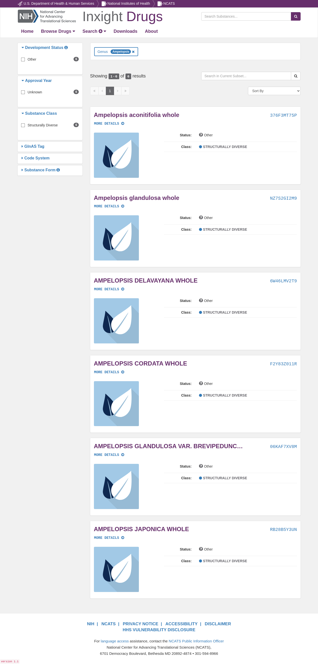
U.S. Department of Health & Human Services (59, 3)
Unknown (35, 92)
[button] (23, 47)
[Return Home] (90, 15)
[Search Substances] (246, 16)
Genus (116, 51)
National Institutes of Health (129, 3)
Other (32, 59)
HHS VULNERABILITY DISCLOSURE (159, 629)
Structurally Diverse (43, 125)
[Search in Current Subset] (246, 76)
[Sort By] (274, 91)
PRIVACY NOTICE (140, 624)
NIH (90, 624)
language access (115, 641)
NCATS (169, 3)
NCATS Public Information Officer (196, 641)
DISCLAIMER (218, 624)
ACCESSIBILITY (181, 624)
